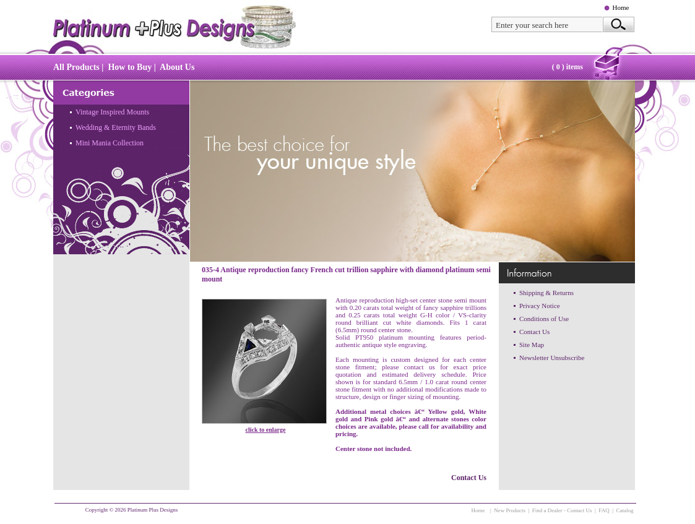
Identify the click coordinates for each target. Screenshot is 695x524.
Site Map (531, 344)
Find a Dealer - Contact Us (562, 510)
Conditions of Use (544, 318)
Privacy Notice (539, 305)
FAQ (603, 510)
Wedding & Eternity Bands (116, 127)
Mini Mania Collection (110, 143)
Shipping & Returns (546, 292)
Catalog (625, 510)
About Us (177, 67)
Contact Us (468, 477)
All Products (76, 67)
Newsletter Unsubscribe (551, 357)
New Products (509, 510)
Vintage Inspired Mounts (112, 112)
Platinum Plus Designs (152, 510)
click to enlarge (266, 429)
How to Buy (130, 67)
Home (621, 7)
